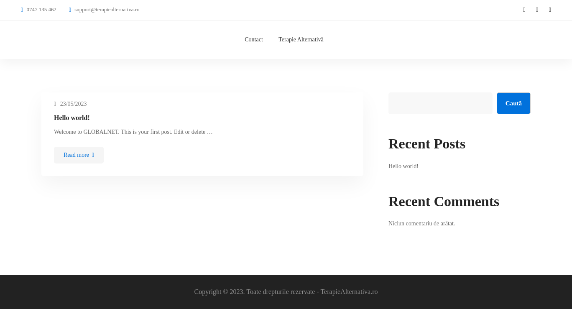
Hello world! (72, 117)
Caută (514, 103)
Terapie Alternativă (300, 39)
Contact (254, 39)
